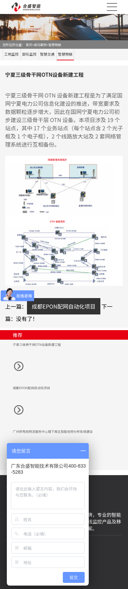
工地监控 (11, 54)
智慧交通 (47, 54)
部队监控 (29, 54)
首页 (29, 44)
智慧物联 (54, 44)
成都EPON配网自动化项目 (64, 306)
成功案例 (40, 44)
